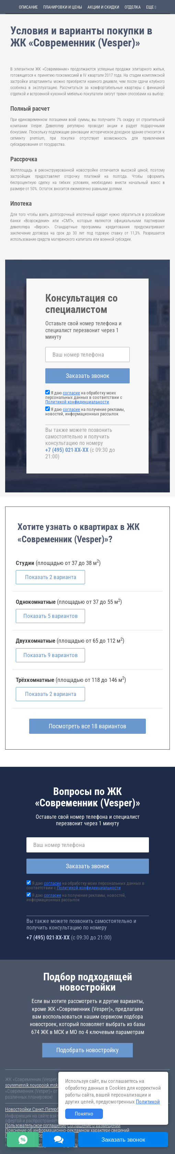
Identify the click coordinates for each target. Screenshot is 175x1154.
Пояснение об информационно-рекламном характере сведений (67, 1130)
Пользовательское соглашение (35, 1125)
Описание (28, 7)
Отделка (133, 7)
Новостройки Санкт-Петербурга (36, 1109)
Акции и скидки (103, 7)
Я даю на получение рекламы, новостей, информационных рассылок (85, 411)
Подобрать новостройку (87, 1050)
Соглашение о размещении (93, 1125)
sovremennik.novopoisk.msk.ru (34, 1085)
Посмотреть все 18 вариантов (87, 726)
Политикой (148, 1102)
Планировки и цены (62, 7)
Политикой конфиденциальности (77, 401)
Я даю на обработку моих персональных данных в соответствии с (83, 397)
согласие (71, 392)
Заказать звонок (87, 375)
